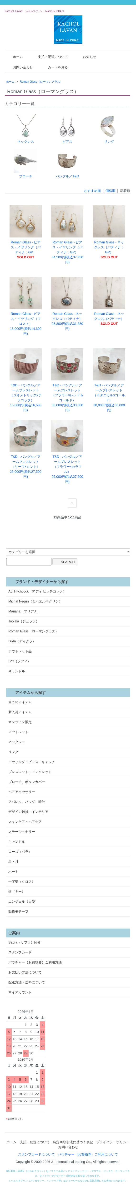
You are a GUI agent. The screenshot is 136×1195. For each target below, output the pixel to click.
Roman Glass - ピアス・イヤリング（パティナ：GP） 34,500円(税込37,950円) (67, 234)
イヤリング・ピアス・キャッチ (31, 762)
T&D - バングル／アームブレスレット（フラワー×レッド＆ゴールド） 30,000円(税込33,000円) (67, 380)
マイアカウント (20, 992)
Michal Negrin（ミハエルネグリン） (35, 601)
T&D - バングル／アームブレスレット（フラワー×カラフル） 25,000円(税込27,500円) (67, 452)
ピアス (67, 128)
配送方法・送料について (26, 982)
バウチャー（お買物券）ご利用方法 (35, 962)
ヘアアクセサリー (21, 792)
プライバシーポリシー (113, 1142)
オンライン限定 (20, 722)
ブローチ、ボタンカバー (26, 782)
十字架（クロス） (21, 881)
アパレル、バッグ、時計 (26, 802)
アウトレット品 (20, 651)
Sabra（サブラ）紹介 (24, 942)
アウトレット (18, 732)
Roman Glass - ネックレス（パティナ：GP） (109, 232)
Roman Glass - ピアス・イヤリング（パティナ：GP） (26, 232)
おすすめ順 (92, 191)
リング (109, 128)
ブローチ (26, 163)
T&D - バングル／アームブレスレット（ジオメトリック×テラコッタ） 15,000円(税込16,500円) (26, 380)
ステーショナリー (21, 832)
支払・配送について (49, 56)
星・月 (13, 861)
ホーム (14, 56)
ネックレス (26, 128)
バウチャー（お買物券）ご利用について (88, 1154)
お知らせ (86, 56)
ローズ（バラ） (20, 852)
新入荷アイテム (20, 712)
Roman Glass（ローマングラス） (41, 81)
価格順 (111, 191)
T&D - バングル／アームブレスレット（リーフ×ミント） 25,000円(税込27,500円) (26, 449)
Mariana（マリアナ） (24, 611)
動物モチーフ (18, 911)
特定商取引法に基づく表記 (73, 1142)
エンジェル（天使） (23, 901)
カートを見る (54, 67)
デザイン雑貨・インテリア (28, 812)
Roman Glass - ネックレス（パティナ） (109, 301)
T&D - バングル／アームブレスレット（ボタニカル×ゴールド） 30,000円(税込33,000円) (109, 380)
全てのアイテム (20, 702)
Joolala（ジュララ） (23, 621)
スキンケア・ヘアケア (25, 822)
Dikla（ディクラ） (22, 641)
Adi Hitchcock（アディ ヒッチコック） (37, 591)
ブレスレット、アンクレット (30, 772)
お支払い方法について (25, 972)
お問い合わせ (19, 67)
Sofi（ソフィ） (19, 661)
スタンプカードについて (36, 1154)
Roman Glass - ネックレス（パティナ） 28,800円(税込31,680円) (67, 304)
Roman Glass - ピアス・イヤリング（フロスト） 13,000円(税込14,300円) (26, 306)
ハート (13, 871)
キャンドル (16, 671)
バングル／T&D (67, 163)
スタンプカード (20, 952)
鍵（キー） (16, 891)
